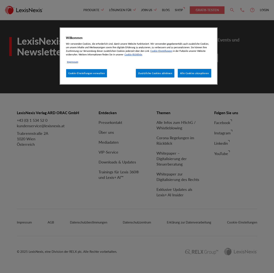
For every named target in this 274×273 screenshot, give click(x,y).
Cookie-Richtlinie (133, 54)
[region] (139, 56)
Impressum (72, 61)
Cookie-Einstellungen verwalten (86, 73)
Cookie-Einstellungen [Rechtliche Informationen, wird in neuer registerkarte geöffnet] (161, 51)
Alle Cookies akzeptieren (194, 73)
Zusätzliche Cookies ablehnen (155, 73)
